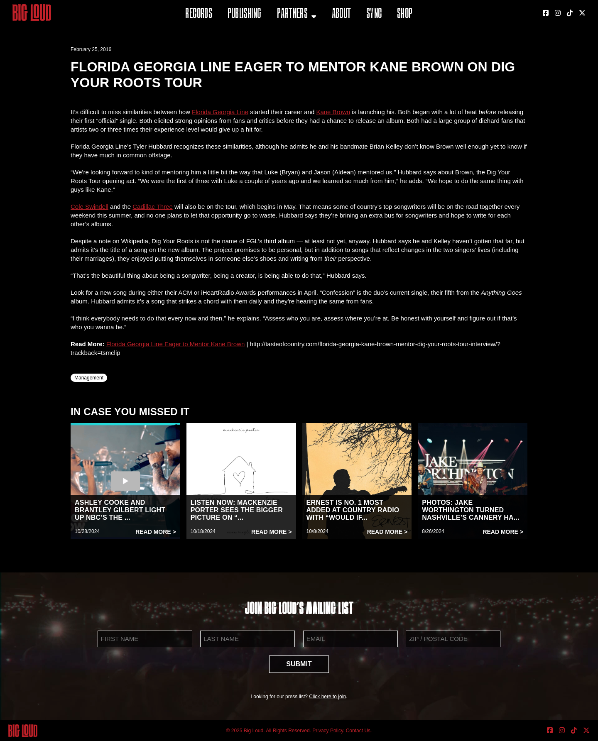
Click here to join (327, 696)
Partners (292, 14)
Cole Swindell (89, 206)
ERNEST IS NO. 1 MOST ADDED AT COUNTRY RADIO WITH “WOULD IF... (352, 510)
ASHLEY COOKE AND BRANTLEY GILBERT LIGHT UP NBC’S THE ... (120, 510)
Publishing (245, 14)
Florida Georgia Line (220, 111)
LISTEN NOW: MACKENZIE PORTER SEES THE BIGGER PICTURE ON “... (237, 510)
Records (198, 14)
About (341, 14)
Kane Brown (333, 111)
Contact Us (358, 731)
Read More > (155, 531)
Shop (405, 14)
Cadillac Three (152, 206)
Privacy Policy (327, 731)
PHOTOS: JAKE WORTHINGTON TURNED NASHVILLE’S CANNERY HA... (470, 510)
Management (88, 378)
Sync (374, 14)
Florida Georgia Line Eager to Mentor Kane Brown (175, 343)
